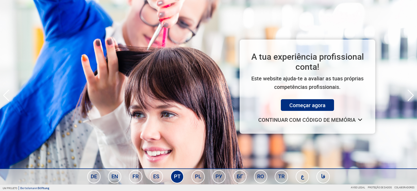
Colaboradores (404, 187)
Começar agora (307, 105)
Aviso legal (358, 187)
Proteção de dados (380, 187)
